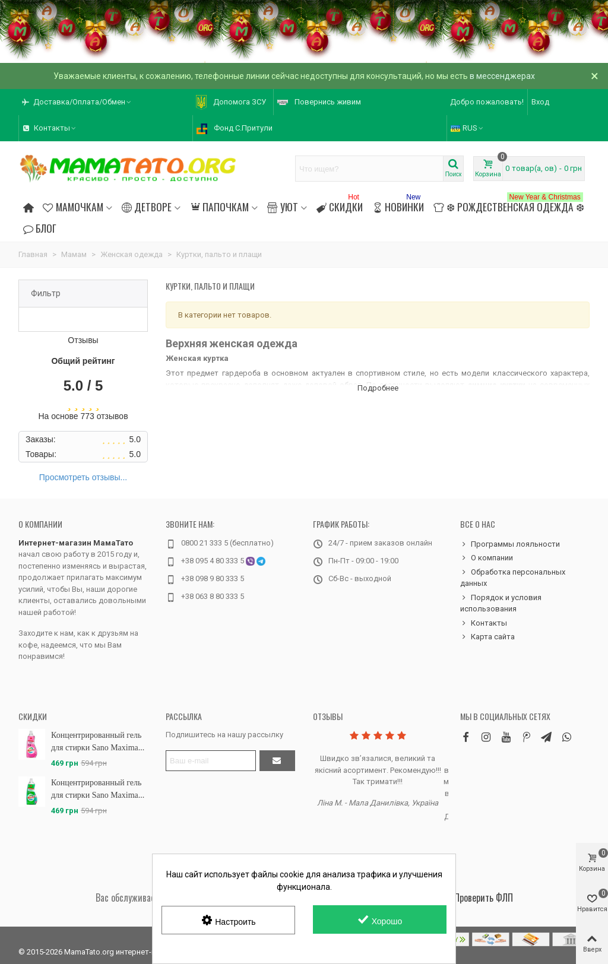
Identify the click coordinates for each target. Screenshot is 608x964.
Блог (39, 228)
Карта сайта (487, 637)
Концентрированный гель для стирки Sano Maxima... (97, 741)
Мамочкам (73, 206)
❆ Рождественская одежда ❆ (508, 205)
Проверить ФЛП (483, 897)
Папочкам (219, 206)
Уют (282, 206)
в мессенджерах (502, 76)
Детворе (147, 206)
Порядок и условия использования (501, 603)
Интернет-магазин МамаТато (75, 542)
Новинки (398, 205)
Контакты (483, 623)
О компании (40, 524)
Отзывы (328, 716)
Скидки (339, 205)
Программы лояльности (510, 544)
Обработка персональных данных (512, 577)
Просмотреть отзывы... (83, 477)
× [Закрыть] (594, 76)
